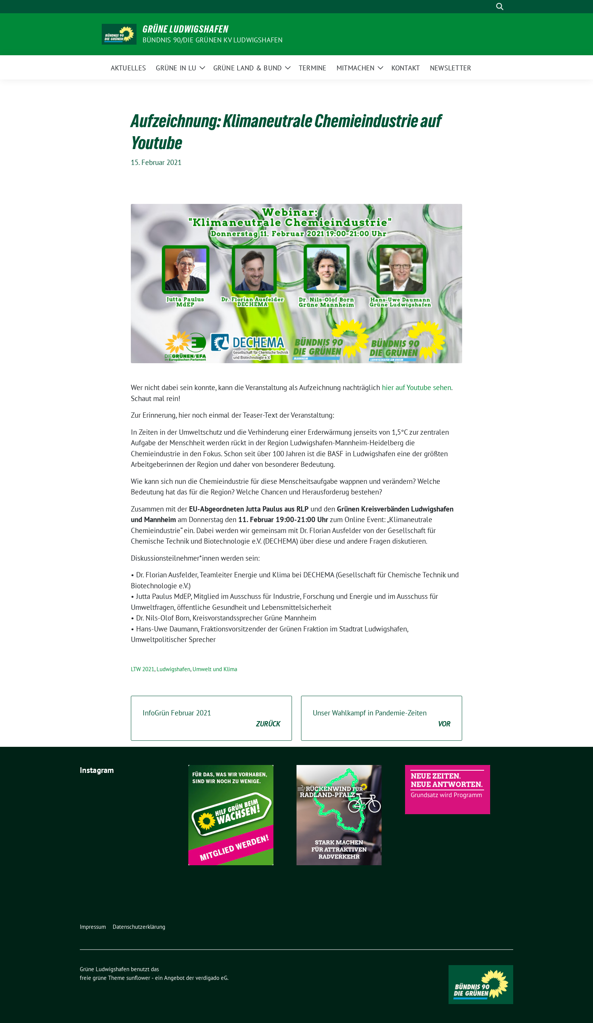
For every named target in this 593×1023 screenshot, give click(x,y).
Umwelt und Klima (214, 669)
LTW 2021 (142, 669)
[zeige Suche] (499, 6)
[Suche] (489, 6)
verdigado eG (211, 977)
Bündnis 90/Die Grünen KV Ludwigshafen (213, 40)
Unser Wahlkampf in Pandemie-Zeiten (381, 718)
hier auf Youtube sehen (415, 387)
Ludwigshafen (173, 669)
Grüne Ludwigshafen (185, 29)
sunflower (138, 977)
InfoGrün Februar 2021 (211, 718)
